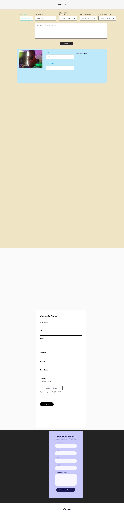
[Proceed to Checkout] (65, 490)
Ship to (58, 464)
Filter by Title (39, 14)
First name (59, 442)
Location (42, 361)
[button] (51, 388)
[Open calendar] (79, 381)
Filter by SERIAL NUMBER (105, 14)
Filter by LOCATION (85, 14)
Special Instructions (62, 472)
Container (43, 352)
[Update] (66, 43)
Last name (59, 450)
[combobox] (66, 468)
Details (42, 338)
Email (58, 457)
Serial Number (23, 14)
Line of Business (44, 370)
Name (47, 52)
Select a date (43, 378)
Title (41, 330)
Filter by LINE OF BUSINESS (64, 13)
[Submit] (47, 404)
